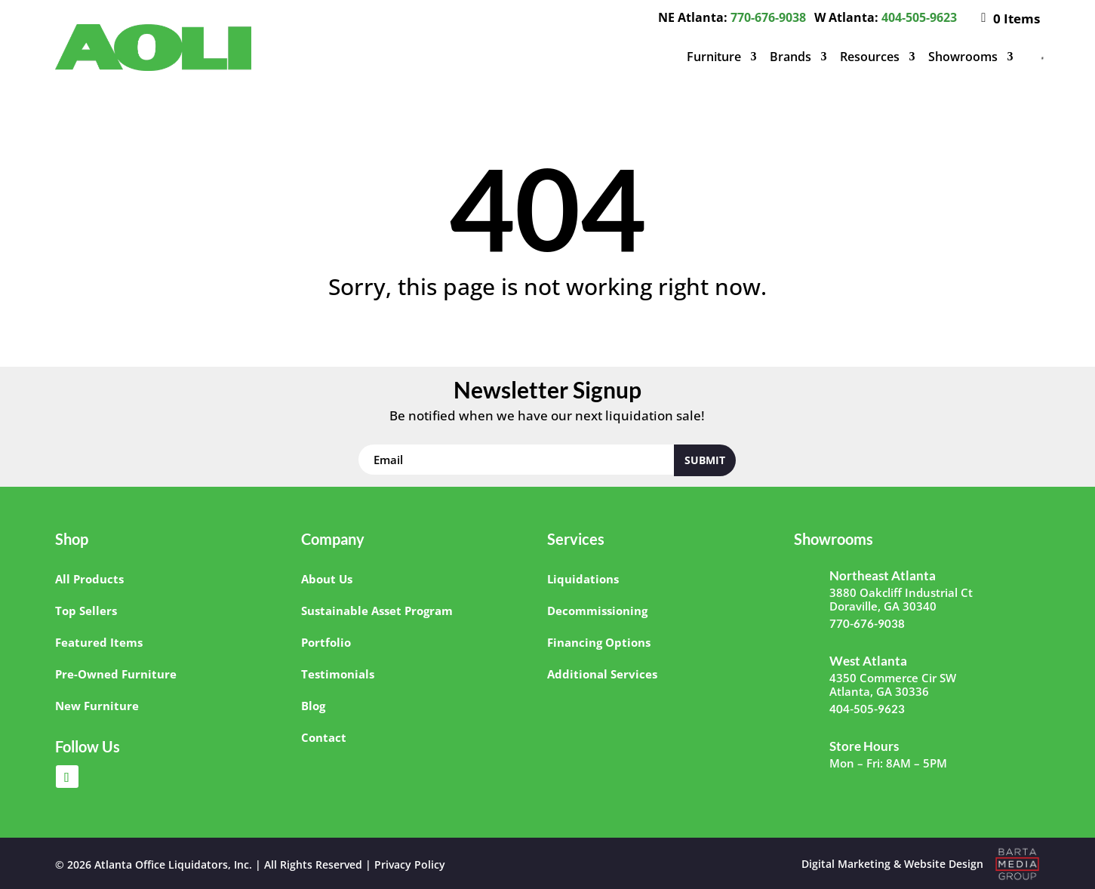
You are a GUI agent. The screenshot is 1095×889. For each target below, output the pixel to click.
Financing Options (599, 642)
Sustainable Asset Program (377, 610)
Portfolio (326, 642)
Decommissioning (597, 610)
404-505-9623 (919, 17)
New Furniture (97, 705)
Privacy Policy (409, 864)
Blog (313, 705)
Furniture (714, 56)
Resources (870, 56)
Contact (323, 737)
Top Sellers (86, 610)
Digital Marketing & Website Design (892, 864)
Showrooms (963, 56)
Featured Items (99, 642)
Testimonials (337, 673)
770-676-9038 (768, 17)
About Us (326, 578)
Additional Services (602, 673)
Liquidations (583, 578)
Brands (790, 56)
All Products (89, 578)
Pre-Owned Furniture (116, 673)
